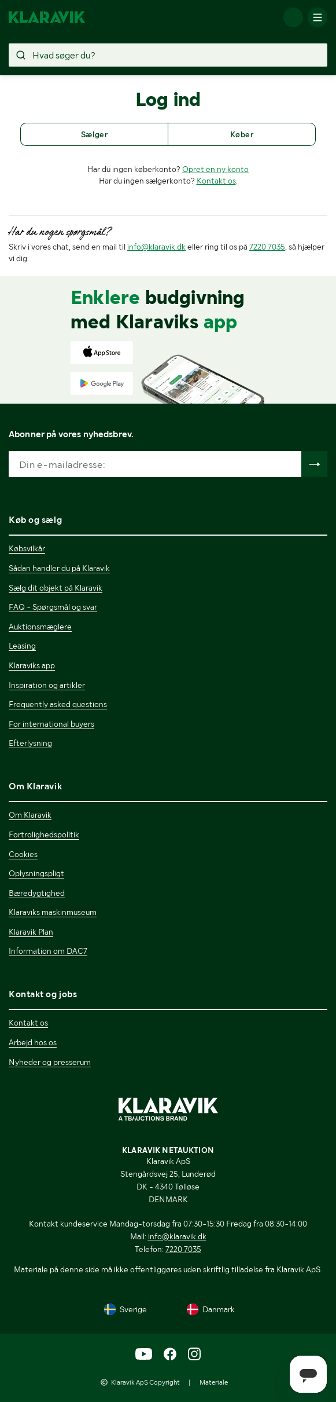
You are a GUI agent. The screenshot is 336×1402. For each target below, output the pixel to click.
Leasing (22, 645)
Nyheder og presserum (50, 1062)
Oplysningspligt (36, 873)
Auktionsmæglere (40, 626)
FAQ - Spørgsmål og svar (53, 607)
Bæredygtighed (37, 893)
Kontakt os (216, 180)
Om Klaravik (30, 814)
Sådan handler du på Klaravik (59, 568)
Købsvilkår (27, 548)
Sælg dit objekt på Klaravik (55, 587)
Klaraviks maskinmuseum (53, 912)
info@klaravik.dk (156, 246)
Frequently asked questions (58, 704)
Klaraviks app (32, 665)
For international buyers (51, 724)
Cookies (23, 854)
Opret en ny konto (215, 169)
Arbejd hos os (33, 1042)
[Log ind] (293, 17)
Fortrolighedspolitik (44, 834)
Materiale (214, 1382)
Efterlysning (30, 743)
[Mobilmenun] (317, 17)
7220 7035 (267, 246)
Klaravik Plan (31, 931)
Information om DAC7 (48, 951)
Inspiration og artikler (47, 685)
